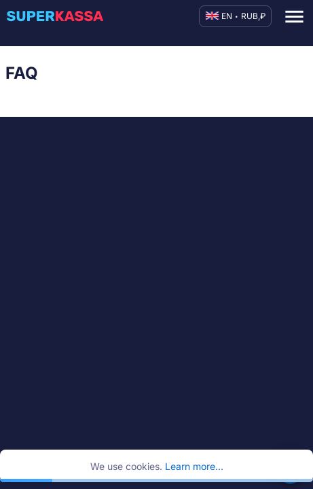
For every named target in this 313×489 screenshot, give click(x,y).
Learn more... (194, 466)
